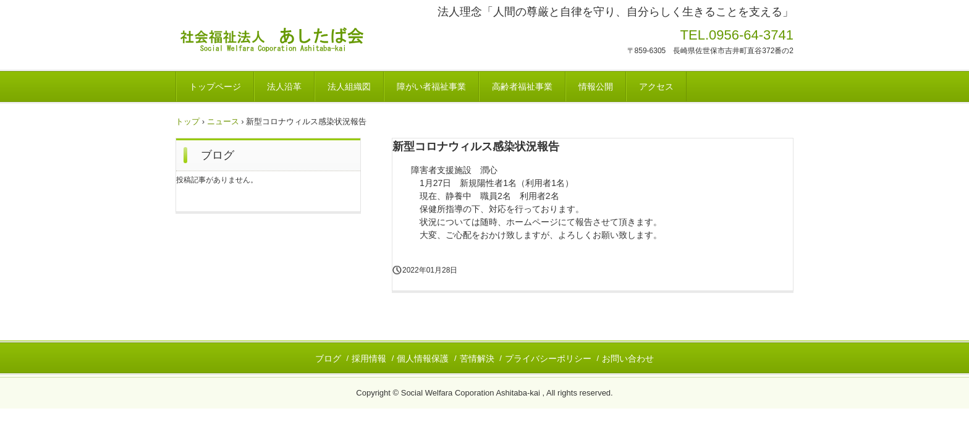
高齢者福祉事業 (522, 86)
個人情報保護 (423, 358)
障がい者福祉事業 (431, 86)
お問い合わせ (628, 358)
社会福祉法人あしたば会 (321, 41)
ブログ (217, 155)
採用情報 (369, 358)
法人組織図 (349, 86)
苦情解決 (477, 358)
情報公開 (595, 86)
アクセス (656, 86)
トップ (188, 121)
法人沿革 (284, 86)
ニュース (223, 121)
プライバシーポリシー (548, 358)
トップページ (215, 86)
